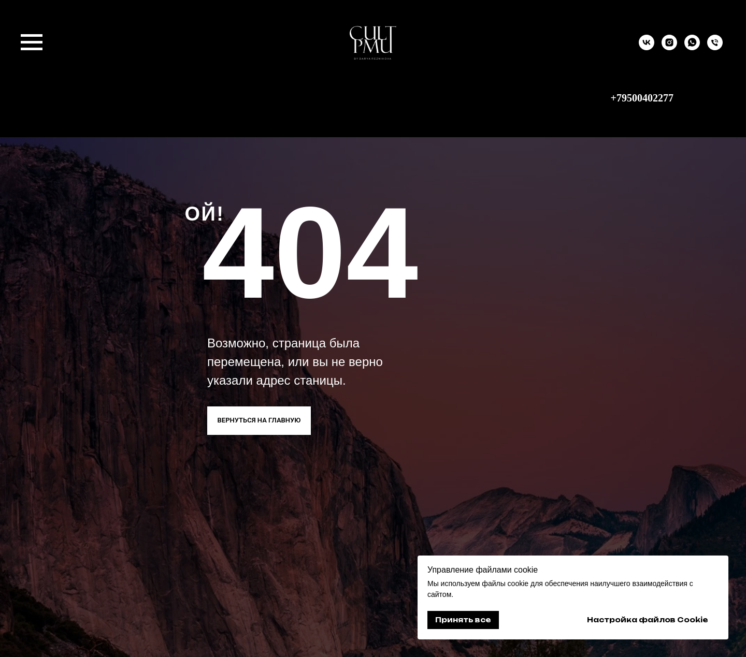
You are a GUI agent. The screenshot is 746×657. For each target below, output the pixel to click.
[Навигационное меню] (31, 42)
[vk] (646, 47)
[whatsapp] (692, 47)
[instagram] (669, 47)
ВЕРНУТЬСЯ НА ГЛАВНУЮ (259, 420)
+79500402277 (642, 98)
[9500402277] (715, 47)
